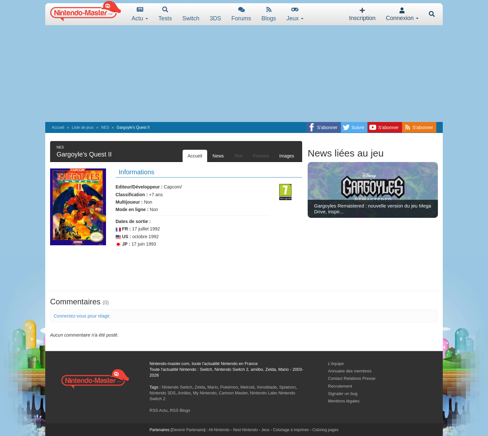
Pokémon (229, 387)
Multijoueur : (129, 202)
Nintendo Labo (263, 392)
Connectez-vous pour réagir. (82, 316)
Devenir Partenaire (188, 430)
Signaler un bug (342, 393)
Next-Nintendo (245, 430)
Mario (212, 387)
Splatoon (287, 387)
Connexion (402, 14)
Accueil (58, 127)
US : (123, 236)
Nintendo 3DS (163, 392)
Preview (261, 155)
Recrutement (340, 386)
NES (105, 127)
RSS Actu (159, 410)
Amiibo (184, 392)
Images (286, 155)
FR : (123, 229)
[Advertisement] (244, 73)
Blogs (268, 14)
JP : (123, 244)
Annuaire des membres (349, 371)
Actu (140, 14)
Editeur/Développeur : (139, 186)
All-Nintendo (218, 430)
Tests (165, 14)
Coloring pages (325, 430)
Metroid (247, 387)
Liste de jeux (82, 127)
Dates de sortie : (133, 221)
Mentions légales (344, 401)
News (218, 155)
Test (238, 155)
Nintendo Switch (177, 387)
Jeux (294, 14)
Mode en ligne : (132, 209)
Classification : (132, 194)
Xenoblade (267, 387)
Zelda (200, 387)
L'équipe (336, 363)
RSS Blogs (180, 410)
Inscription (362, 14)
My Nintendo (205, 392)
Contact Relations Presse (352, 378)
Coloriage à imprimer (291, 430)
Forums (241, 14)
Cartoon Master (233, 392)
